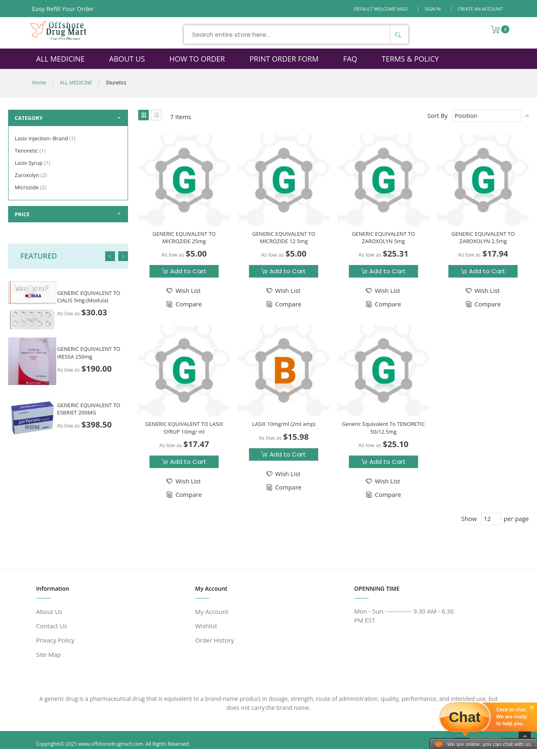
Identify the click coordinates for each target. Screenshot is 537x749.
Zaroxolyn (32, 175)
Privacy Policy (55, 640)
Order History (214, 640)
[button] (183, 290)
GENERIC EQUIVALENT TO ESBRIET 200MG (88, 408)
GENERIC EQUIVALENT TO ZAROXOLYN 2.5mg (483, 237)
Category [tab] (29, 118)
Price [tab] (22, 214)
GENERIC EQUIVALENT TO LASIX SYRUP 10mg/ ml (184, 427)
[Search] (398, 34)
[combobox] (296, 34)
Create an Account (480, 9)
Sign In (432, 9)
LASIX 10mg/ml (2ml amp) (283, 424)
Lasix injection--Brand (46, 138)
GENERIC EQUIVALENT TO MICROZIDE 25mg (184, 237)
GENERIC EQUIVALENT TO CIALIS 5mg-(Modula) (88, 296)
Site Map (48, 654)
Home (39, 82)
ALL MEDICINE (76, 82)
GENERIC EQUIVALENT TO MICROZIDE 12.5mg (283, 237)
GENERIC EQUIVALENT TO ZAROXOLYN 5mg (383, 237)
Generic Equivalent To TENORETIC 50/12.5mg (383, 427)
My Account (212, 611)
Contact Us (51, 626)
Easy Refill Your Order (63, 8)
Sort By (437, 115)
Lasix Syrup (33, 162)
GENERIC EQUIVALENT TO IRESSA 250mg (88, 352)
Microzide (31, 187)
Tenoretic (31, 150)
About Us (49, 611)
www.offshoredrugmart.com (110, 743)
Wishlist (206, 626)
